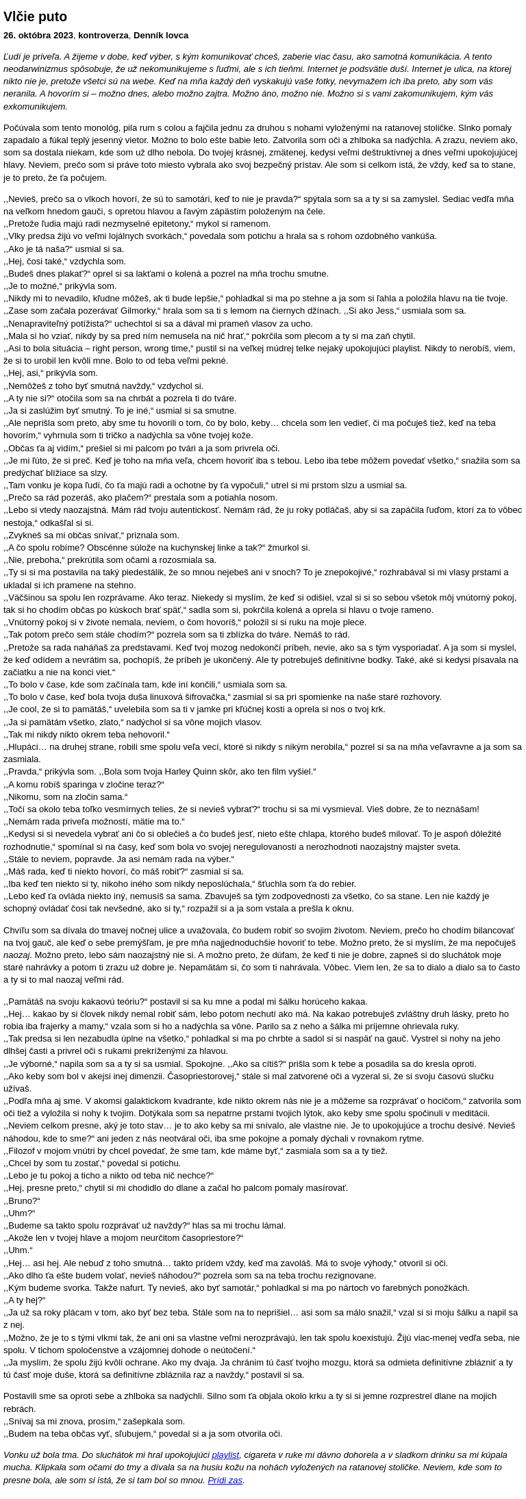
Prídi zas (225, 1480)
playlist (225, 1455)
